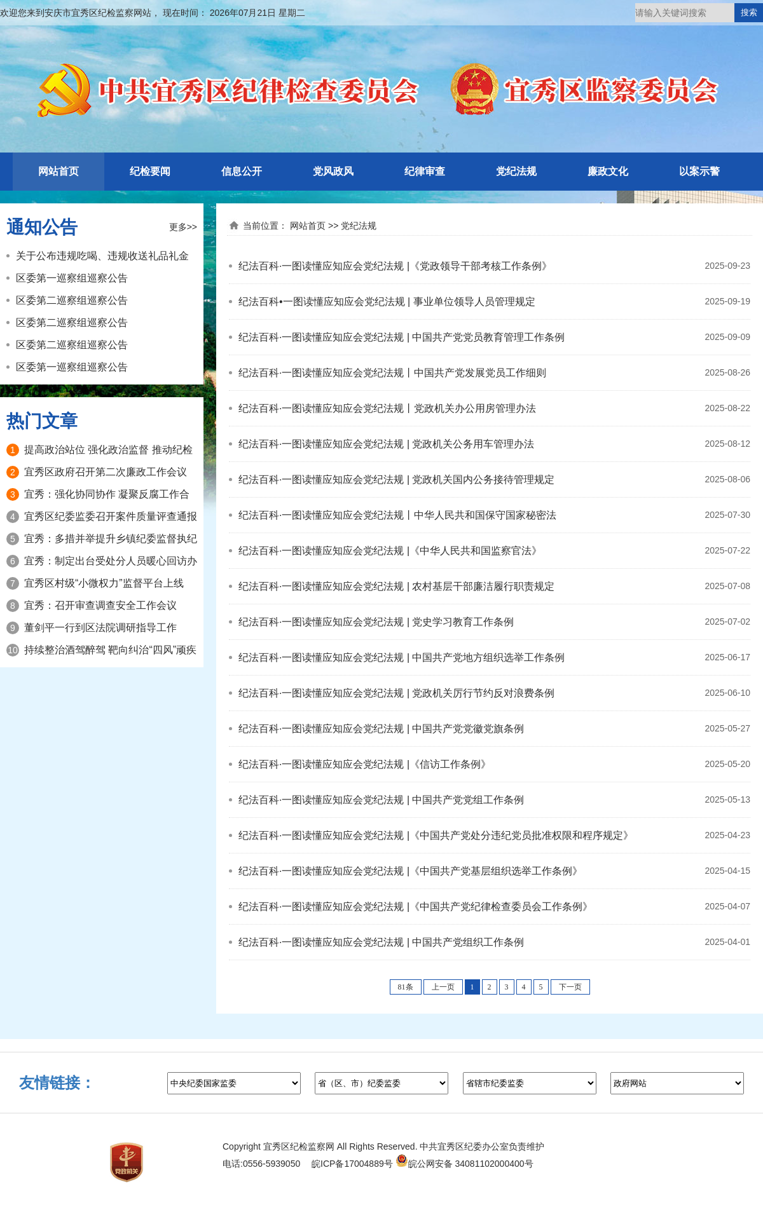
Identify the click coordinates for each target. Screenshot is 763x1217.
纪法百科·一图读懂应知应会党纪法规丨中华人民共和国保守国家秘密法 (397, 515)
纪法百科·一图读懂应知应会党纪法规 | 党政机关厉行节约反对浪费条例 (396, 693)
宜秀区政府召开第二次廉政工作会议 (105, 471)
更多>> (183, 227)
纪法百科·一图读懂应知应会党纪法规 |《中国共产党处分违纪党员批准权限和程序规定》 (435, 835)
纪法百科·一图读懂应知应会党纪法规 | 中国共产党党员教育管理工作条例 (401, 337)
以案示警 (699, 171)
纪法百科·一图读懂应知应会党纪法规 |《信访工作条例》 (364, 764)
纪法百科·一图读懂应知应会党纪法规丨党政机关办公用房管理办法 (387, 408)
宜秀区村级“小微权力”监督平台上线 (104, 583)
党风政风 (333, 171)
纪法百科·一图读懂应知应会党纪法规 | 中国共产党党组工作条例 (381, 799)
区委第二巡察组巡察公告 (72, 300)
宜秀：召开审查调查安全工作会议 (100, 605)
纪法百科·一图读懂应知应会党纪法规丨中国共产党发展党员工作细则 (392, 372)
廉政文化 (608, 171)
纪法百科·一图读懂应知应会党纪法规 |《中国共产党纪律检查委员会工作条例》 (415, 906)
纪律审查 (424, 171)
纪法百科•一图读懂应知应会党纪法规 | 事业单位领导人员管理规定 (386, 301)
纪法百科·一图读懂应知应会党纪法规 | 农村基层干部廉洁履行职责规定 (396, 586)
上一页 (443, 986)
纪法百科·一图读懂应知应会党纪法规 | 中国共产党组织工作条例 (381, 942)
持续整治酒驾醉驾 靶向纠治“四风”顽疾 (110, 649)
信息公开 (241, 171)
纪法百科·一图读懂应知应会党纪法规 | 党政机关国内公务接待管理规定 (396, 479)
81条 (405, 986)
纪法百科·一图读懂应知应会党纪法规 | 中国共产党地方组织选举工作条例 (401, 657)
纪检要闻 (150, 171)
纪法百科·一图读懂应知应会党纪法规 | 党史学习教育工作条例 (376, 621)
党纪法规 (516, 171)
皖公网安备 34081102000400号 (464, 1164)
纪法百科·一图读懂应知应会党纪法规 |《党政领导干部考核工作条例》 (395, 266)
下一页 (570, 986)
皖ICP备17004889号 (352, 1164)
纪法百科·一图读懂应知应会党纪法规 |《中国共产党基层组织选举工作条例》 (410, 871)
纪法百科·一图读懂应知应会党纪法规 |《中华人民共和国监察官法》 (390, 550)
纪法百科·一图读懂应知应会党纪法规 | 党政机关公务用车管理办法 (386, 444)
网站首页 (58, 171)
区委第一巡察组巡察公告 (72, 278)
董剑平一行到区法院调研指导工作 (100, 627)
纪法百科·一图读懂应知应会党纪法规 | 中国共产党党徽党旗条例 (381, 728)
